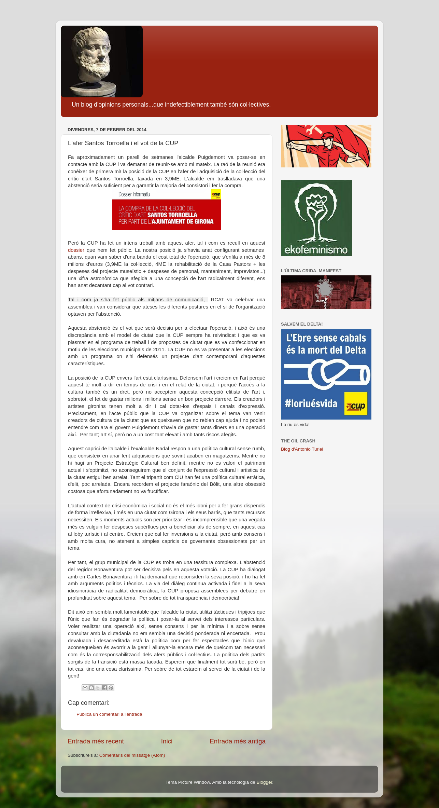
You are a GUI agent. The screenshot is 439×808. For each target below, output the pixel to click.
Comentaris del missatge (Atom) (132, 755)
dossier (76, 250)
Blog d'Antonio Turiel (302, 449)
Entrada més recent (96, 741)
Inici (167, 741)
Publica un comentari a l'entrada (109, 714)
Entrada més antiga (238, 741)
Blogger (264, 782)
